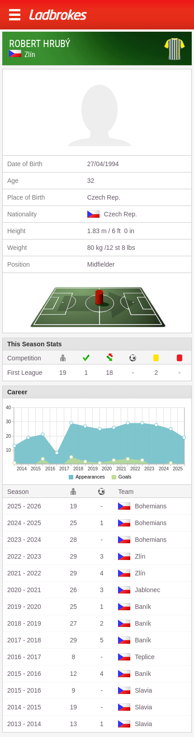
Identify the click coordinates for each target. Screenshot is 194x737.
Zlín (29, 54)
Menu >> (14, 14)
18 (109, 372)
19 (62, 372)
